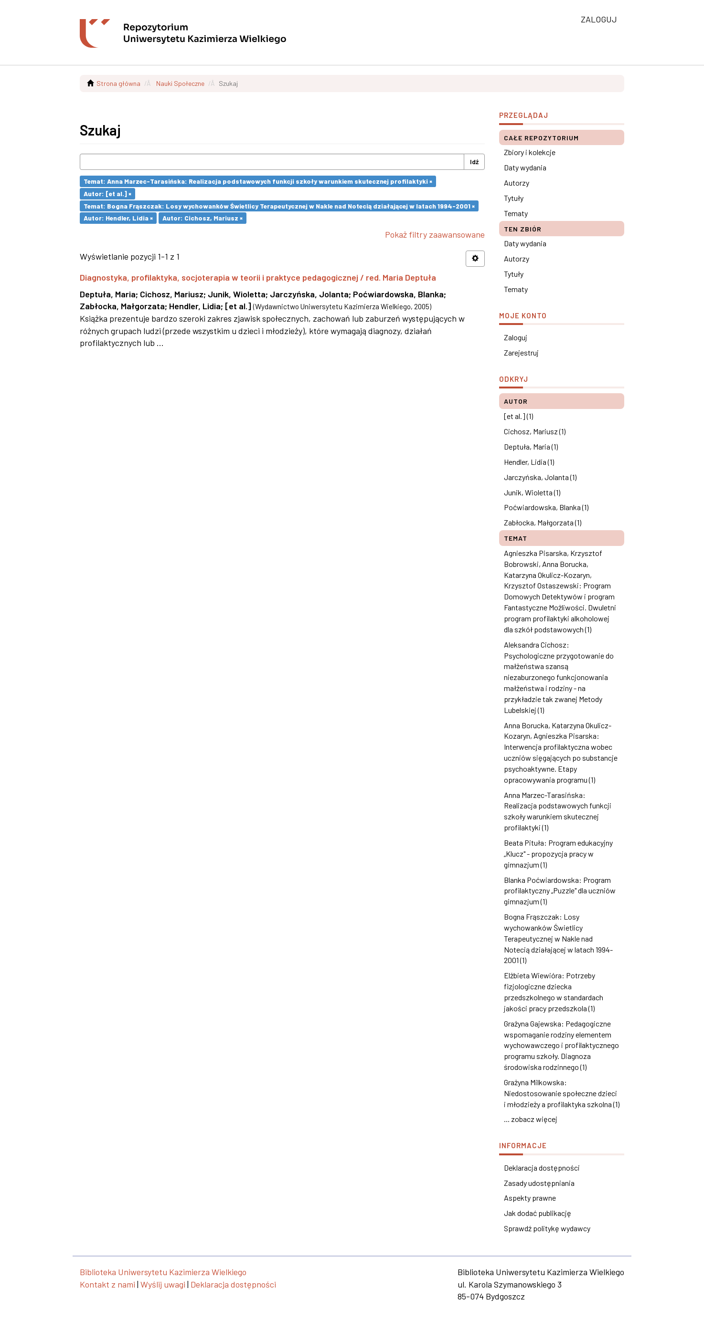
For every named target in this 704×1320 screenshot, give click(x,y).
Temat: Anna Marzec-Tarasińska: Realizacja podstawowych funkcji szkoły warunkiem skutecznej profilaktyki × (258, 181)
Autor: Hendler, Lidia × (118, 218)
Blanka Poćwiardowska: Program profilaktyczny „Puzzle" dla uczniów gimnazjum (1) (560, 890)
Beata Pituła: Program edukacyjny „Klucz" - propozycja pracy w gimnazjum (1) (558, 853)
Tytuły (513, 197)
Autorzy (516, 182)
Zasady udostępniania (539, 1182)
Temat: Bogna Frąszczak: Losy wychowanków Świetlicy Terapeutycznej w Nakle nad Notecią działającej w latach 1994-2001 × (279, 205)
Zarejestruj (521, 352)
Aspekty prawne (530, 1197)
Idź (474, 161)
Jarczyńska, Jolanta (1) (540, 477)
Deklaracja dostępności (542, 1167)
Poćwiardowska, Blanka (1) (546, 507)
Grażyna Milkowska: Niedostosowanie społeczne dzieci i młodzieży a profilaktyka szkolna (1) (561, 1093)
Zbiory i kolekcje (529, 152)
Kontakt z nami (107, 1284)
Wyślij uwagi (162, 1284)
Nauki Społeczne (180, 83)
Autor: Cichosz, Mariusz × (202, 218)
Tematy (516, 213)
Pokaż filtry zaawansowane (435, 234)
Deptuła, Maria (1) (531, 446)
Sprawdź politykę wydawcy (547, 1228)
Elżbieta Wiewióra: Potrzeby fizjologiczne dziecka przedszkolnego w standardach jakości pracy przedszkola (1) (553, 992)
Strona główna (118, 83)
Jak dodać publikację (537, 1212)
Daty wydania (525, 167)
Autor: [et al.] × (107, 193)
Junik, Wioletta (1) (532, 492)
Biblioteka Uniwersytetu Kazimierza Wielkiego (163, 1272)
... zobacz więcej (530, 1118)
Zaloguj (515, 337)
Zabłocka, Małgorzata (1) (542, 522)
